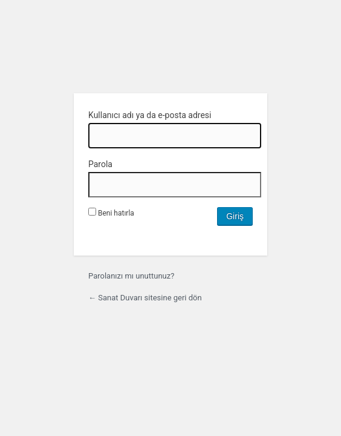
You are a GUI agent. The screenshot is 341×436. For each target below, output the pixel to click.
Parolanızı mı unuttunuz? (131, 275)
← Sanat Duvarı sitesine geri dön (145, 297)
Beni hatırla (111, 213)
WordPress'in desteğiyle (170, 52)
